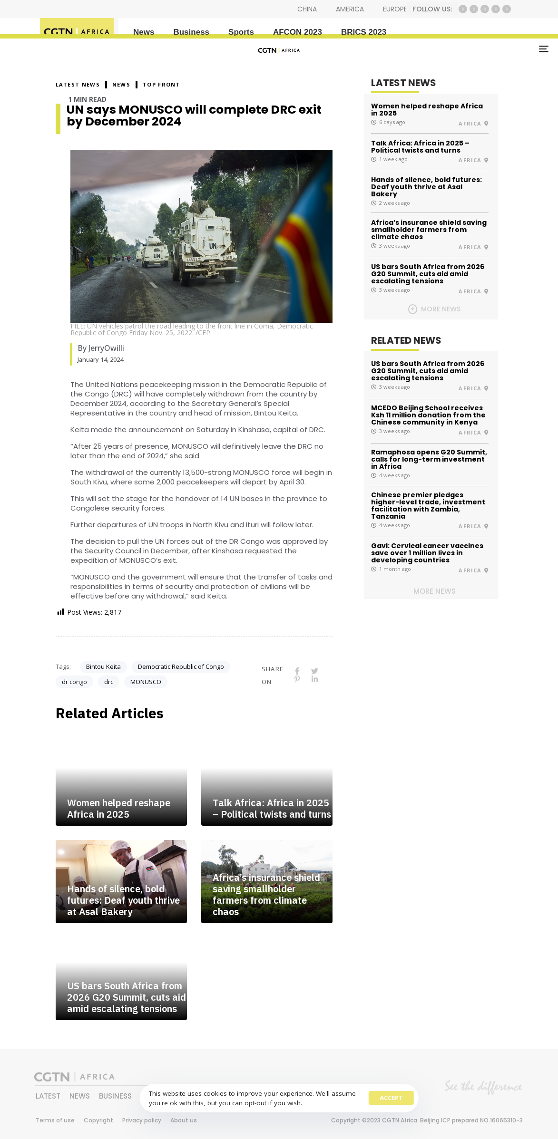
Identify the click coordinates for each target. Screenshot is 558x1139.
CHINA (307, 9)
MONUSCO (145, 681)
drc (108, 681)
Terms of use (55, 1120)
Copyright (98, 1120)
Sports (241, 32)
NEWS (121, 84)
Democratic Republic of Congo (181, 666)
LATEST (48, 1096)
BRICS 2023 (363, 32)
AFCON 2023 (297, 32)
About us (183, 1120)
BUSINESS (115, 1096)
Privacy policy (141, 1120)
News (143, 32)
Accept (391, 1097)
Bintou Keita (103, 666)
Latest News (78, 84)
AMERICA (350, 9)
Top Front (161, 84)
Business (191, 32)
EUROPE (395, 9)
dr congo (74, 681)
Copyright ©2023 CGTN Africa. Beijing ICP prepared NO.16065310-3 (427, 1120)
